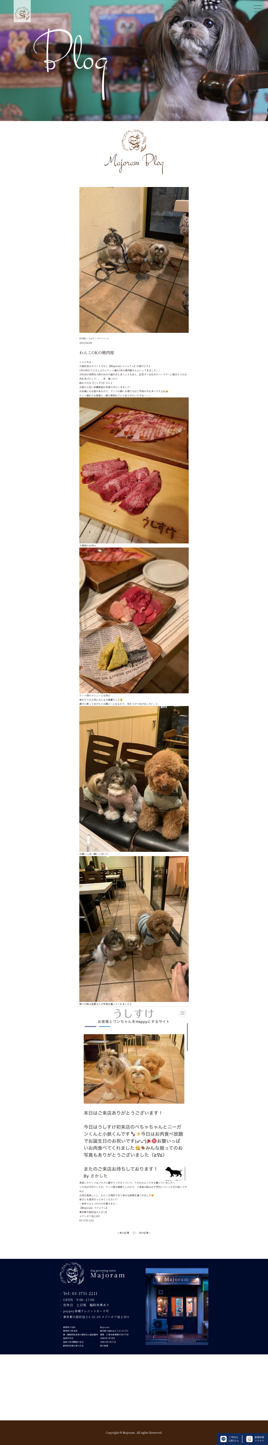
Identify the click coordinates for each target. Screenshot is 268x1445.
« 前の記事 (123, 1232)
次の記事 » (144, 1232)
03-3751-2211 (86, 1220)
